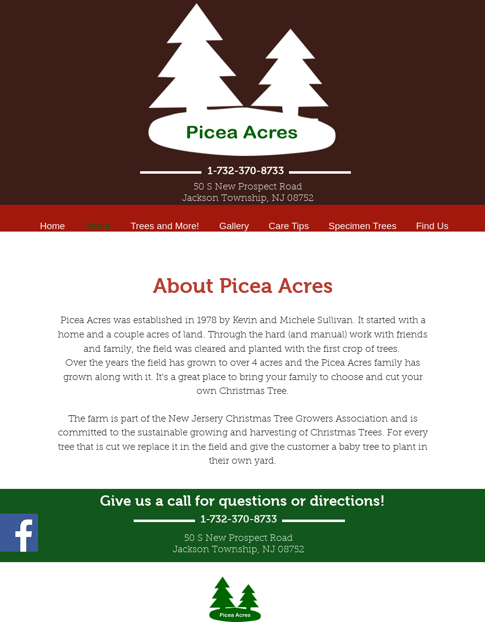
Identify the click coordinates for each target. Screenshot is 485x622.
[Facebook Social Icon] (19, 533)
